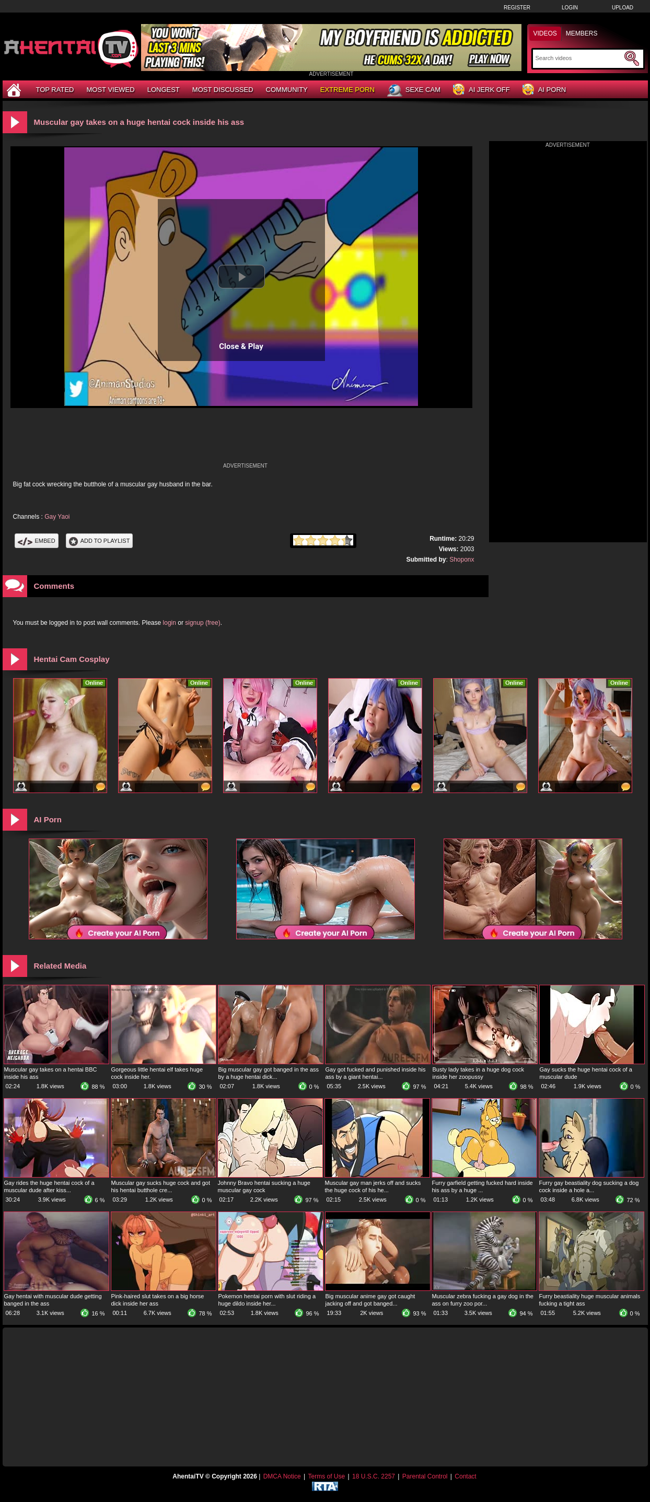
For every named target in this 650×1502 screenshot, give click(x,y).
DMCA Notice (282, 1476)
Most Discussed (222, 90)
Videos (545, 33)
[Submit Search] (631, 58)
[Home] (15, 89)
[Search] (578, 58)
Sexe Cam (413, 90)
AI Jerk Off (481, 90)
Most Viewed (110, 90)
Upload (622, 7)
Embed (36, 541)
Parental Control (425, 1476)
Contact (465, 1476)
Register (517, 7)
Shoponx (461, 559)
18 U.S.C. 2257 (373, 1476)
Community (287, 90)
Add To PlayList (99, 541)
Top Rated (55, 90)
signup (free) (202, 622)
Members (582, 33)
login (169, 622)
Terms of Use (326, 1476)
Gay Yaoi (56, 516)
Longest (163, 90)
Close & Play (241, 346)
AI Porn (544, 90)
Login (570, 7)
